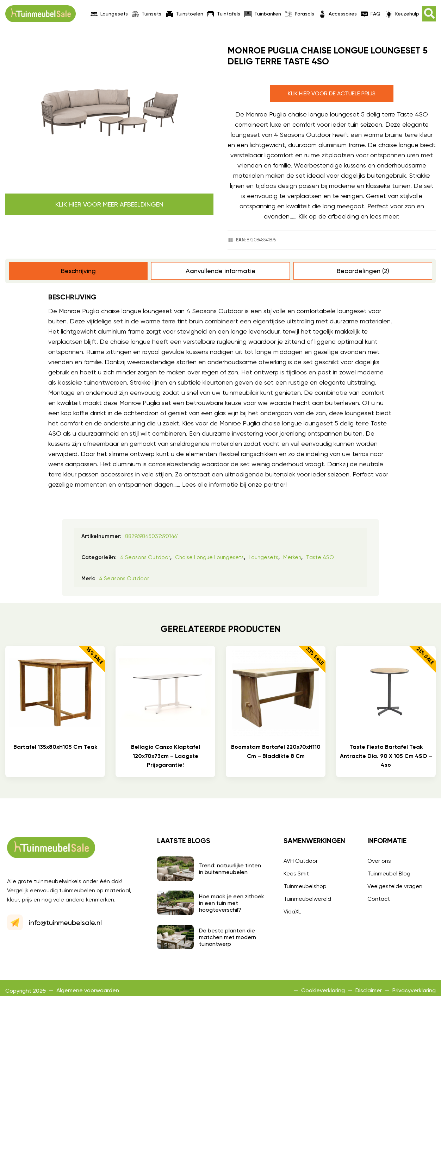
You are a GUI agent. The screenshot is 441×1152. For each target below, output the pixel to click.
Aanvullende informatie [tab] (220, 270)
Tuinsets (146, 13)
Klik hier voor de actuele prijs (331, 93)
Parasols (299, 13)
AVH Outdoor (301, 860)
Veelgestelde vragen (394, 886)
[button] (429, 13)
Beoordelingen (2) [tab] (363, 270)
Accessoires (338, 13)
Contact (378, 898)
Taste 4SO (320, 557)
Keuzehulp (402, 13)
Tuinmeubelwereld (307, 898)
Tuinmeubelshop (305, 886)
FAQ (370, 13)
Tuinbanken (262, 13)
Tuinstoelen (184, 13)
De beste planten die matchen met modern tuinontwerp (227, 937)
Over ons (379, 860)
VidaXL (292, 911)
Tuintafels (223, 13)
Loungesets (109, 13)
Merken (292, 557)
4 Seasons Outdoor (145, 557)
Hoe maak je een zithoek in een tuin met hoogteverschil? (231, 903)
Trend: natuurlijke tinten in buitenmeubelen (230, 868)
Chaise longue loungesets (209, 557)
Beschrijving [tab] (78, 270)
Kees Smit (296, 873)
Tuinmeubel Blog (388, 873)
